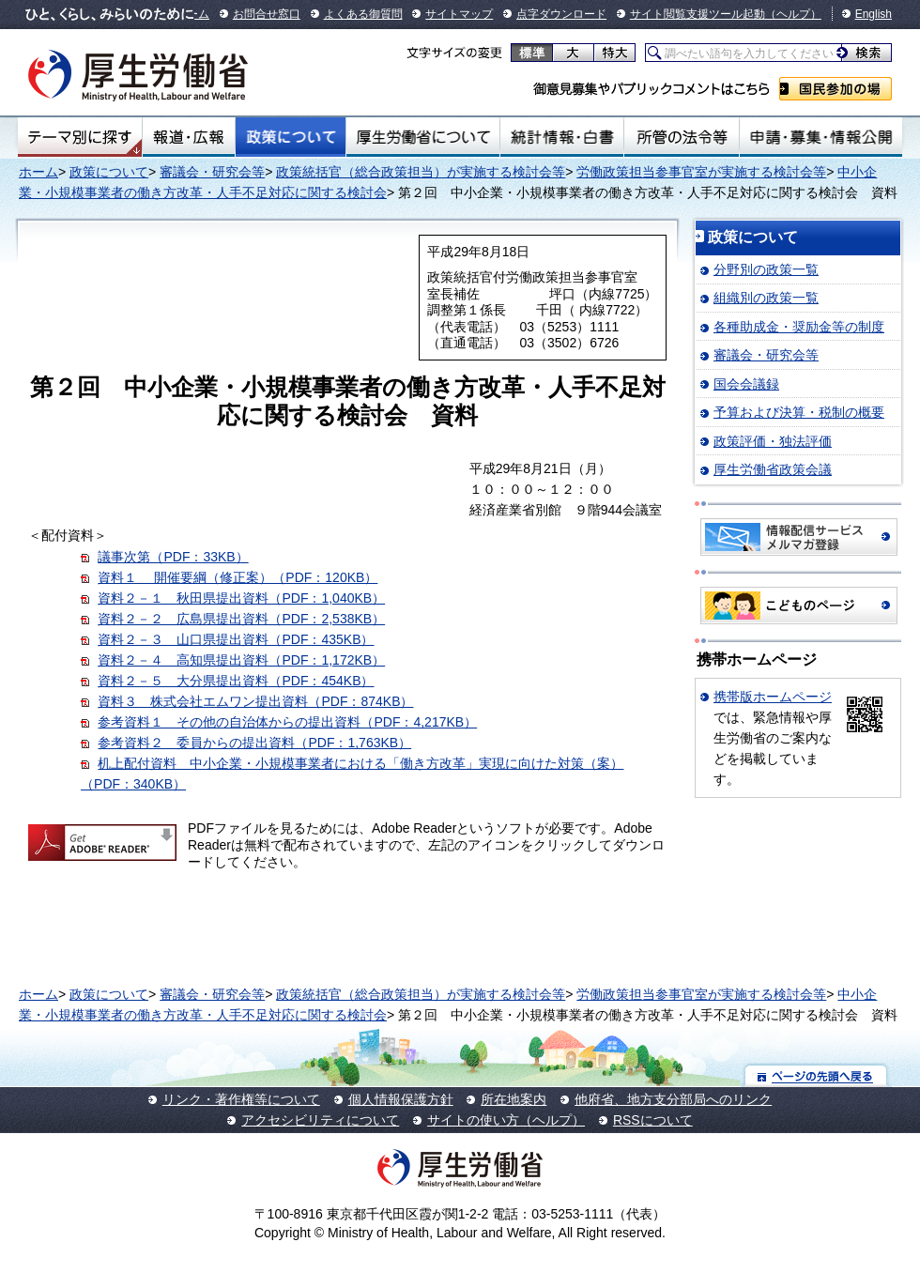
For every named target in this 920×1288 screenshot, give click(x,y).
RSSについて (653, 1119)
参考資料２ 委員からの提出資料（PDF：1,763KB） (254, 742)
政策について (290, 137)
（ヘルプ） (793, 14)
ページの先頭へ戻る (816, 1075)
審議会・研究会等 (212, 171)
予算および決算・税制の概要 (798, 412)
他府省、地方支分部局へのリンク (673, 1099)
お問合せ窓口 (266, 14)
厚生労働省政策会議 (772, 469)
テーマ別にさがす (79, 137)
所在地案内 (513, 1099)
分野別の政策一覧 (766, 269)
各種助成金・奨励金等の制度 (798, 326)
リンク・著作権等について (241, 1099)
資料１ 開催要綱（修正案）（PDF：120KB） (237, 577)
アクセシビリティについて (320, 1119)
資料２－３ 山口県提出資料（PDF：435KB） (236, 639)
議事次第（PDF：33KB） (173, 556)
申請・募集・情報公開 (821, 137)
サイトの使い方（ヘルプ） (506, 1119)
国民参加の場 (835, 88)
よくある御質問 (363, 14)
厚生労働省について (423, 137)
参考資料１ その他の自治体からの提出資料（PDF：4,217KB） (287, 721)
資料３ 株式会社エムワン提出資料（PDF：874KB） (255, 701)
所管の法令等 (681, 137)
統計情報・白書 (561, 137)
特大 (614, 52)
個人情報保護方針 (400, 1099)
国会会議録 (746, 383)
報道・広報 (189, 137)
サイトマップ (459, 14)
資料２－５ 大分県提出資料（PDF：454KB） (236, 680)
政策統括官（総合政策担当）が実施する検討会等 (420, 171)
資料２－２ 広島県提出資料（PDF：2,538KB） (241, 618)
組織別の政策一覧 (766, 297)
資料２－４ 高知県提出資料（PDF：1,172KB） (241, 659)
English (873, 14)
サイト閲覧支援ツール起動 (697, 14)
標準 (532, 52)
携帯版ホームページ (772, 696)
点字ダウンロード (561, 14)
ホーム (38, 171)
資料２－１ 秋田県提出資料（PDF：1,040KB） (241, 598)
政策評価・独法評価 (772, 441)
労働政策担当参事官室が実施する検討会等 (701, 171)
